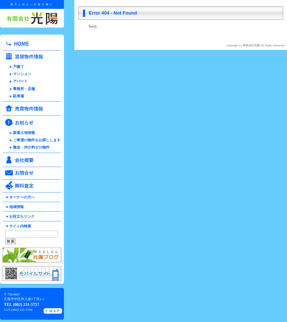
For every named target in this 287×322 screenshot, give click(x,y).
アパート (20, 81)
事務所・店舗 (24, 89)
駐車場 (18, 96)
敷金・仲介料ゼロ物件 (31, 147)
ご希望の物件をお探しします (37, 140)
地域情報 (16, 207)
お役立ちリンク (22, 216)
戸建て (18, 67)
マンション (22, 74)
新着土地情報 (24, 133)
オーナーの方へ (22, 197)
